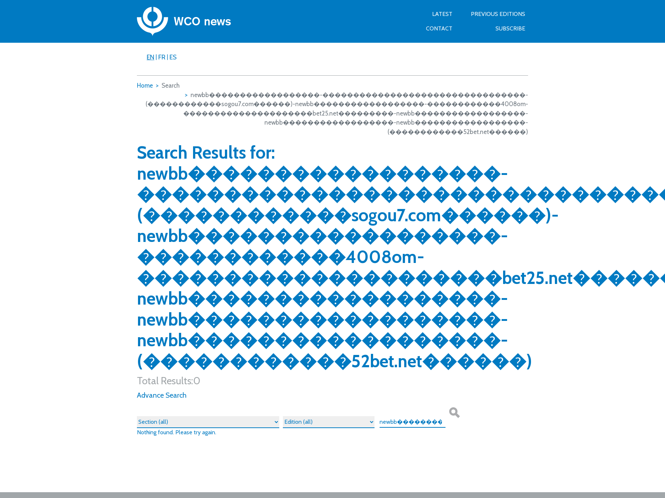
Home (145, 85)
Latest (442, 14)
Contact (439, 28)
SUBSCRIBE (510, 28)
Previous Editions (498, 14)
